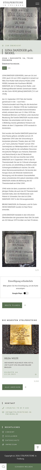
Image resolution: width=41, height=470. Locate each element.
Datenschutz (12, 440)
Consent (10, 432)
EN (9, 68)
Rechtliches (12, 427)
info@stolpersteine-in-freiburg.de (17, 413)
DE (4, 68)
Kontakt (10, 403)
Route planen (12, 305)
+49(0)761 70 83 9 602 (15, 408)
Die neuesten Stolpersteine (19, 320)
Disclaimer (11, 436)
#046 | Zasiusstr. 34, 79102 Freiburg (17, 59)
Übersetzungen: (11, 64)
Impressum (11, 444)
